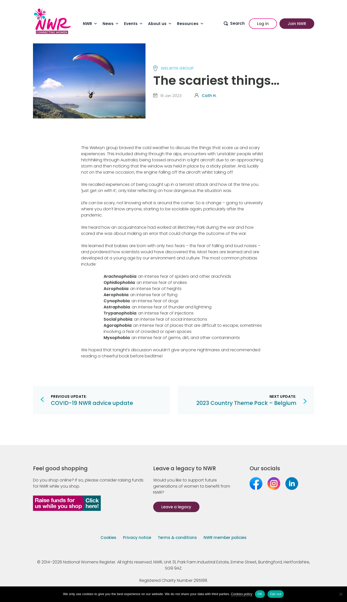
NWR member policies (225, 537)
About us (160, 24)
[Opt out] (340, 594)
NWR (90, 24)
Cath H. (209, 95)
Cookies (108, 537)
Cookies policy (241, 594)
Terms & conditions (177, 537)
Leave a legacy (176, 507)
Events (133, 24)
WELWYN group (177, 68)
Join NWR (297, 23)
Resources (190, 24)
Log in (263, 23)
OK (260, 594)
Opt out (275, 594)
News (111, 24)
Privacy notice (137, 537)
